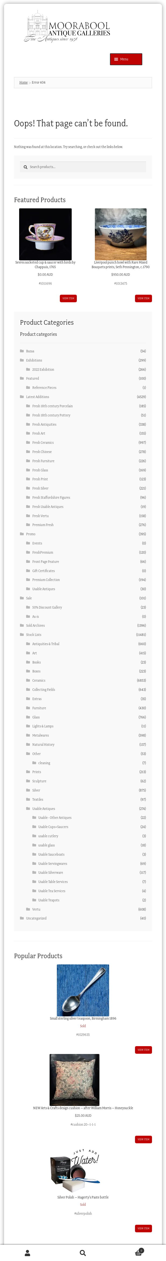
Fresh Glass (40, 470)
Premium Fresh (43, 525)
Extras (37, 699)
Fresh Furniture (43, 461)
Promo (30, 534)
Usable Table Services (53, 882)
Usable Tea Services (51, 891)
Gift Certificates (43, 571)
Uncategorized (36, 918)
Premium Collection (46, 580)
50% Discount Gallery (47, 607)
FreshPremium (42, 552)
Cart (128, 1250)
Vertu (36, 909)
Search (82, 1253)
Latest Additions (37, 397)
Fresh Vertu (40, 516)
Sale (29, 598)
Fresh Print (40, 479)
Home (23, 82)
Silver (36, 790)
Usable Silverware (50, 873)
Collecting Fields (43, 690)
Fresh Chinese (42, 452)
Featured (32, 378)
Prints (36, 772)
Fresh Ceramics (43, 443)
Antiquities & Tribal (45, 644)
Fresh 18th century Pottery (51, 415)
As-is (35, 617)
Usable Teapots (48, 900)
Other (36, 754)
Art (34, 653)
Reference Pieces (44, 388)
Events (37, 543)
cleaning (44, 763)
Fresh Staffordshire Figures (51, 497)
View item (68, 298)
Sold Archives (35, 625)
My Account (27, 1253)
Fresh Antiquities (44, 424)
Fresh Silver (40, 488)
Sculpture (39, 781)
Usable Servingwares (52, 864)
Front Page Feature (45, 562)
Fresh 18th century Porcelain (52, 406)
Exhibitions (34, 360)
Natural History (43, 745)
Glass (36, 717)
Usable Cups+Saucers (53, 827)
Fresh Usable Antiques (47, 507)
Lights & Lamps (42, 726)
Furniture (39, 708)
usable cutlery (48, 836)
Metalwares (40, 735)
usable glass (46, 845)
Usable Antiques (43, 589)
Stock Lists (33, 635)
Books (36, 662)
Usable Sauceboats (51, 854)
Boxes (36, 671)
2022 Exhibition (43, 369)
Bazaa (30, 351)
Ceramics (38, 680)
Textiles (37, 799)
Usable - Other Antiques (54, 818)
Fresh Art (38, 433)
